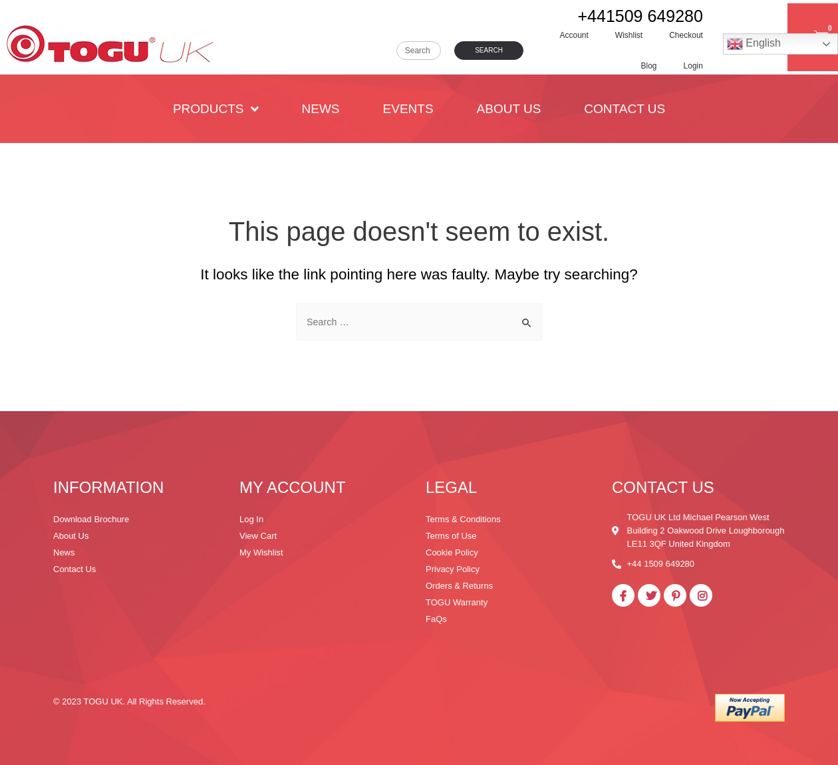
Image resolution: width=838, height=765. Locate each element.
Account (574, 35)
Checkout (686, 35)
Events (408, 109)
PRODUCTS (216, 109)
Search (489, 50)
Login (693, 66)
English (754, 44)
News (321, 109)
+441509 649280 (640, 16)
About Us (509, 109)
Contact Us (624, 109)
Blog (649, 66)
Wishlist (628, 35)
